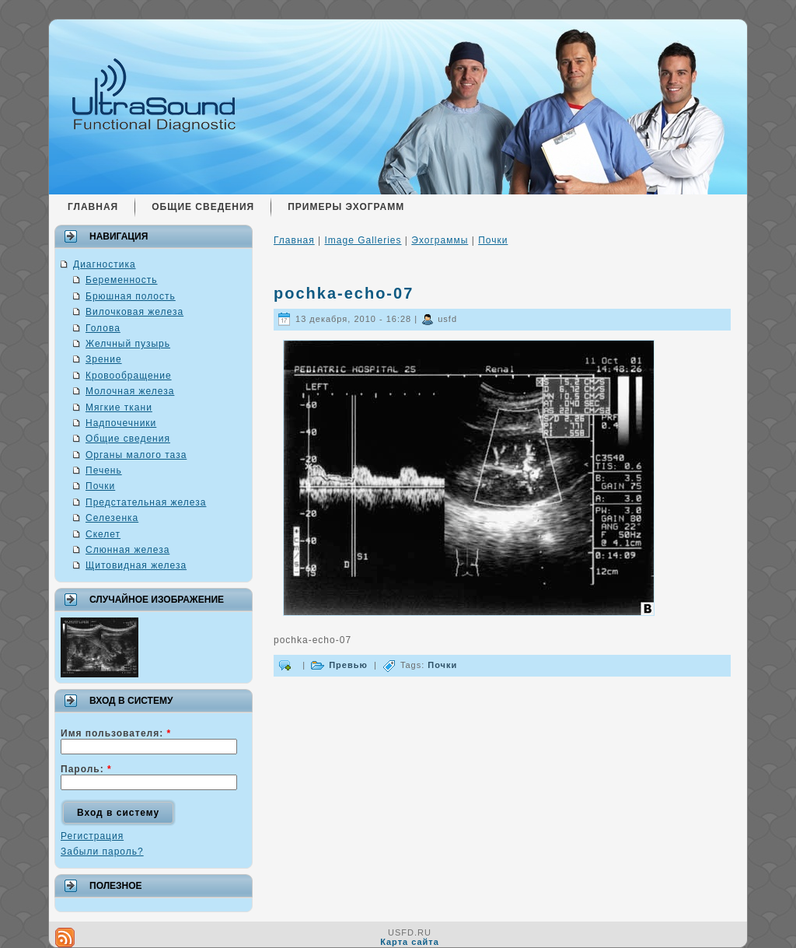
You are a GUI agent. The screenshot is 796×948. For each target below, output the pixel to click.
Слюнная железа (127, 549)
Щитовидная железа (136, 565)
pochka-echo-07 (344, 293)
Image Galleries (362, 240)
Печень (104, 470)
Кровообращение (129, 375)
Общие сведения (128, 438)
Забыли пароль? (102, 851)
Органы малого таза (136, 455)
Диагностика (104, 264)
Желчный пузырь (128, 343)
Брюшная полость (131, 296)
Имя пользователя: (116, 733)
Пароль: (86, 769)
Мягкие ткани (119, 407)
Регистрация (92, 836)
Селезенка (112, 517)
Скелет (103, 534)
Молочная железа (130, 391)
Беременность (122, 280)
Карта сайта (409, 941)
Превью (348, 665)
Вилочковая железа (134, 311)
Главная (294, 240)
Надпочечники (121, 423)
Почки (100, 486)
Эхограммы (439, 240)
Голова (103, 328)
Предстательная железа (146, 502)
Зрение (104, 359)
